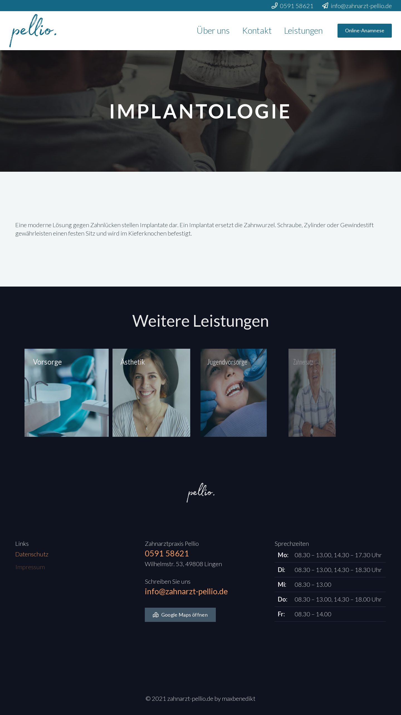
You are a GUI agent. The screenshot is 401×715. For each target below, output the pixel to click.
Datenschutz (31, 556)
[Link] (32, 30)
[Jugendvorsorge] (206, 393)
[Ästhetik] (132, 393)
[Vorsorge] (55, 393)
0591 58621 (167, 553)
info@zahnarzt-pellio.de (186, 591)
